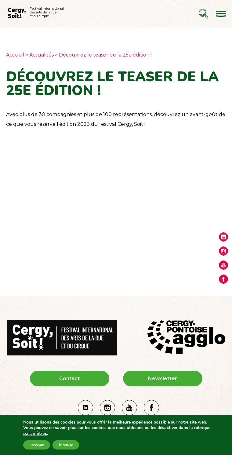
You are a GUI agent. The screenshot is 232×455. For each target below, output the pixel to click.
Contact (69, 378)
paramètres (35, 433)
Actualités (41, 55)
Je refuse (66, 444)
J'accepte (36, 444)
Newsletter (162, 378)
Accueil (15, 55)
